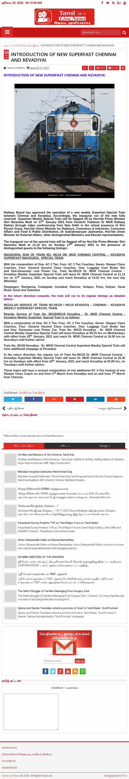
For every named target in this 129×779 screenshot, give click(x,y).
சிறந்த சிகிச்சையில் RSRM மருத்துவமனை (43, 488)
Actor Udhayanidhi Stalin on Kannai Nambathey (46, 540)
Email (113, 67)
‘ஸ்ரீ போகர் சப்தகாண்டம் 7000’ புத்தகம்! (42, 574)
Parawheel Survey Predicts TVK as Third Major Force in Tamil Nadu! (58, 523)
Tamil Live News (11, 775)
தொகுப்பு (105, 445)
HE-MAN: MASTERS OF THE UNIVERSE (41, 557)
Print (100, 67)
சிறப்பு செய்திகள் (24, 445)
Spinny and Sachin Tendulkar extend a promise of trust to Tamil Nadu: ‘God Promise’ (68, 608)
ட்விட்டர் (64, 445)
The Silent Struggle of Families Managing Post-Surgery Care (53, 591)
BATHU (123, 775)
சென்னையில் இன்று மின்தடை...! (38, 505)
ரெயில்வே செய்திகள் (32, 392)
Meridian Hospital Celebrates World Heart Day (45, 471)
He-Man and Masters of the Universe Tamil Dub (46, 454)
